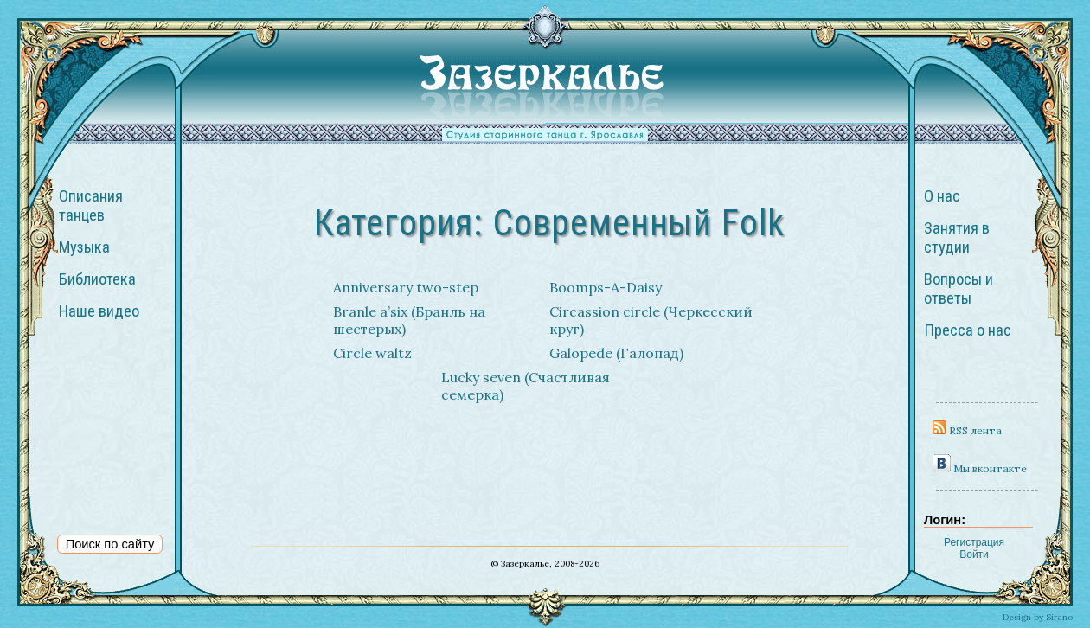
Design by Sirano (1038, 617)
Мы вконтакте (980, 468)
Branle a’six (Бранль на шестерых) (409, 320)
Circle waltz (372, 353)
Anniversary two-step (405, 287)
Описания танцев (91, 206)
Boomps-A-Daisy (605, 287)
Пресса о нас (967, 330)
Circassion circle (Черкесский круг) (651, 320)
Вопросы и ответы (958, 289)
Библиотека (97, 279)
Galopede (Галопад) (616, 353)
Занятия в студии (957, 238)
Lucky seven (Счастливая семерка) (525, 385)
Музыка (84, 247)
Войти (974, 554)
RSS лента (967, 430)
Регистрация (974, 542)
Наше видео (99, 311)
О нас (942, 196)
